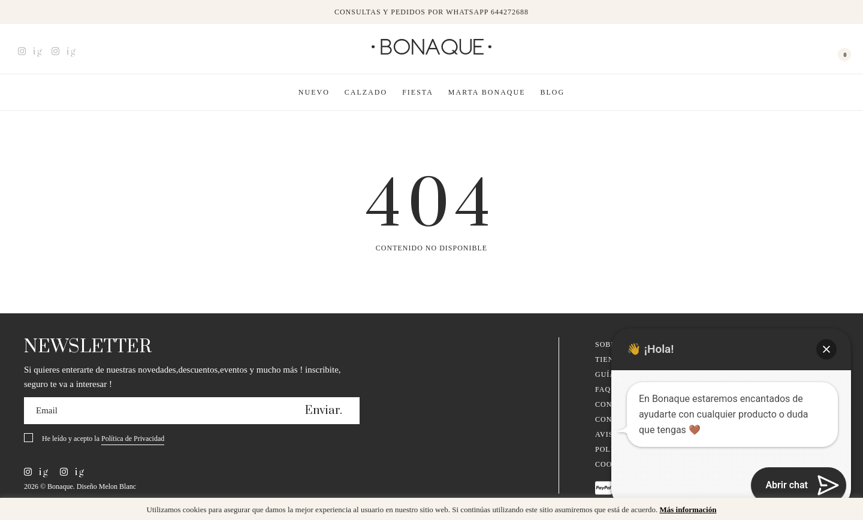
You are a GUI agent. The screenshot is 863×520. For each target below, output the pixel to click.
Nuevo (314, 92)
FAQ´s (606, 389)
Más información (687, 509)
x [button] (845, 511)
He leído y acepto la (103, 439)
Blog (553, 92)
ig (30, 52)
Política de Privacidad (132, 438)
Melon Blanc (117, 486)
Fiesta (417, 92)
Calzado (366, 92)
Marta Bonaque (487, 92)
